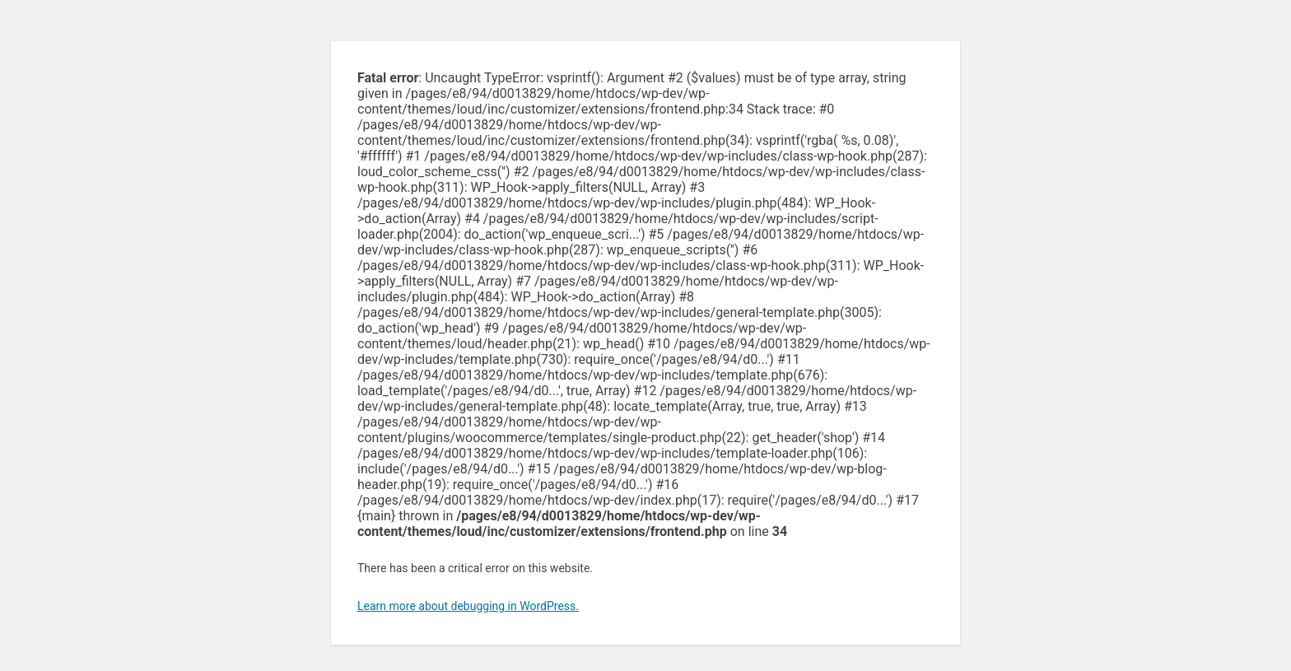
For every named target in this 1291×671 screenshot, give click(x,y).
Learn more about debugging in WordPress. (468, 606)
